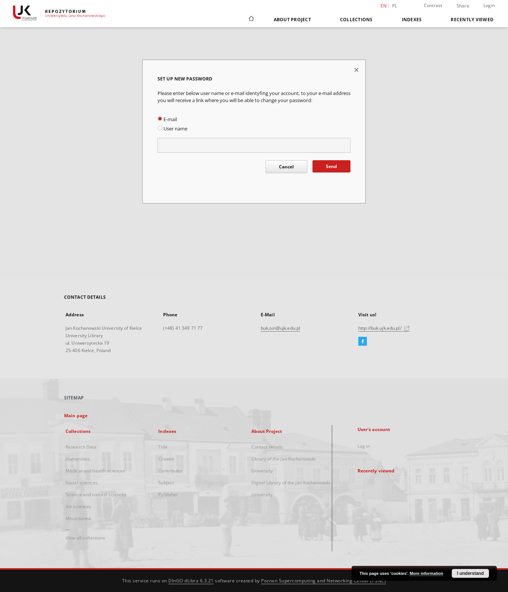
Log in (364, 446)
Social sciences (82, 482)
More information (426, 573)
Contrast (433, 5)
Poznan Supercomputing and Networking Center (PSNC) (323, 580)
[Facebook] (362, 341)
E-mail (167, 119)
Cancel (286, 167)
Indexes (412, 19)
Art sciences (78, 506)
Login (489, 5)
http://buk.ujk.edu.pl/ (384, 328)
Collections (356, 19)
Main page (76, 415)
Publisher (168, 494)
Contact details (267, 447)
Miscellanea (78, 518)
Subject (166, 482)
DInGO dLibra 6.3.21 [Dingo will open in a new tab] (191, 580)
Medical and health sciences (95, 471)
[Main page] (250, 19)
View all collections (85, 538)
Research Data (81, 447)
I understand (470, 573)
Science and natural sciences (96, 494)
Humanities (78, 459)
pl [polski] (394, 5)
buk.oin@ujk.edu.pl (280, 328)
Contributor (170, 471)
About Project (292, 19)
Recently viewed (472, 19)
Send (331, 166)
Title (163, 447)
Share (463, 6)
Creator (166, 459)
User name (172, 129)
